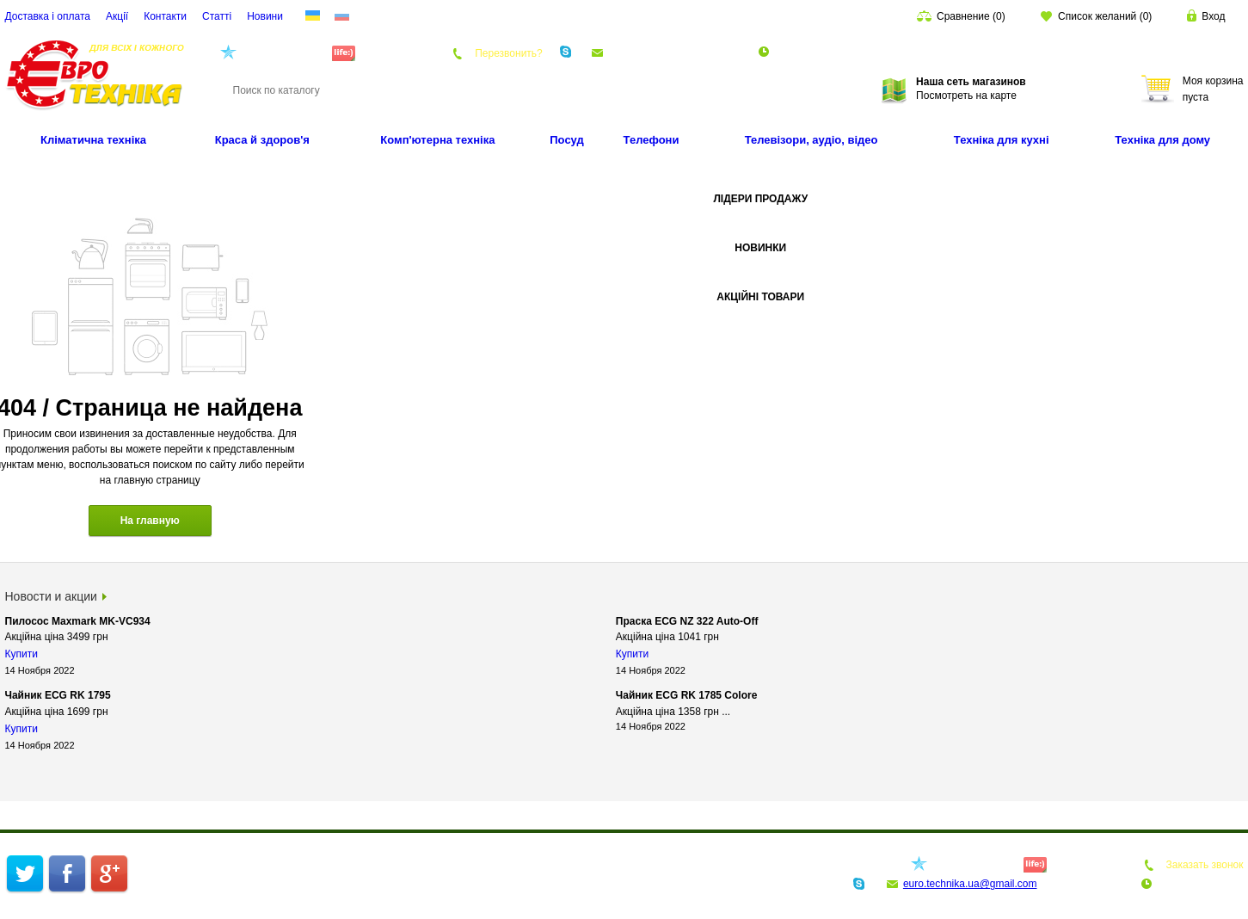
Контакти (165, 16)
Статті (216, 16)
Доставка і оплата (48, 16)
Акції (117, 16)
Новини (265, 16)
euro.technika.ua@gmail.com (675, 52)
